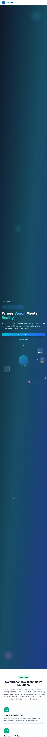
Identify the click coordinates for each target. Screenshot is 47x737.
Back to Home (7, 301)
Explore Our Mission (23, 334)
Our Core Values (23, 339)
